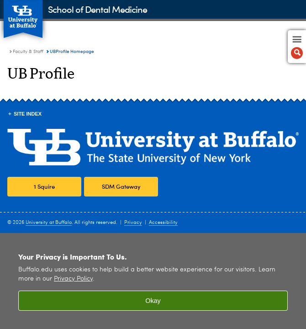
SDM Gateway (121, 186)
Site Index (28, 114)
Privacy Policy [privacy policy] (73, 279)
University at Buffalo (49, 222)
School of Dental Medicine (97, 9)
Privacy (133, 222)
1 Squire (44, 186)
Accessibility (163, 222)
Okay (153, 300)
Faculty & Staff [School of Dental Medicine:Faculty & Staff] (28, 51)
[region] (153, 281)
